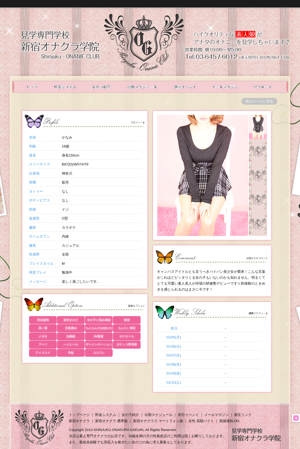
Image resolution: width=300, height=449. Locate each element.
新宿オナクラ (79, 421)
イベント (185, 86)
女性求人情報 (267, 86)
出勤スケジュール (142, 86)
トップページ (79, 415)
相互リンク (243, 415)
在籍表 (101, 86)
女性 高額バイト (201, 421)
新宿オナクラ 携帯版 (111, 421)
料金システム (64, 86)
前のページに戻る (259, 101)
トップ (28, 86)
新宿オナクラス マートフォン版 (158, 421)
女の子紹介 (130, 415)
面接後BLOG (229, 421)
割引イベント (188, 415)
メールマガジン (225, 86)
